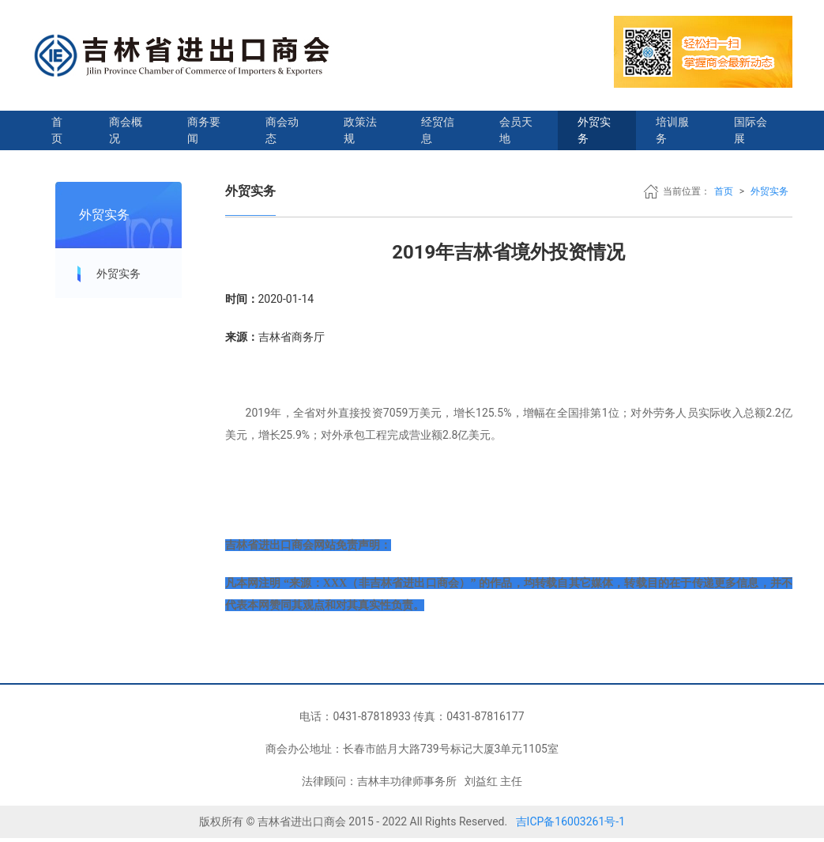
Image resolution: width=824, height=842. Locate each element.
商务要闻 (203, 130)
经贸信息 (437, 130)
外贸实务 (594, 130)
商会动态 (282, 130)
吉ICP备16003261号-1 (570, 821)
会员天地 (515, 130)
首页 (56, 130)
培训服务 (672, 130)
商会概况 (125, 130)
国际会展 (750, 130)
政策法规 (360, 130)
